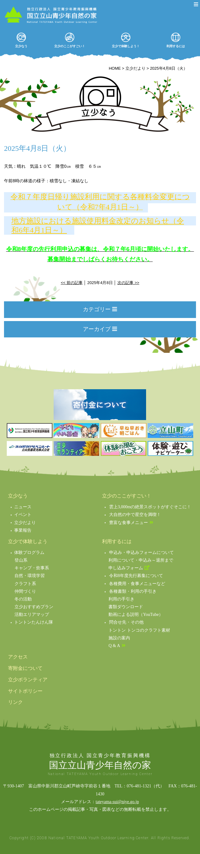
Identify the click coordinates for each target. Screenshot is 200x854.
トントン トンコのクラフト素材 (139, 630)
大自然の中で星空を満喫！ (135, 514)
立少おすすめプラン (33, 606)
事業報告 (22, 530)
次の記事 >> (128, 282)
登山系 (20, 560)
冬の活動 (23, 599)
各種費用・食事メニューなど (137, 583)
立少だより (25, 522)
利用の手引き (121, 599)
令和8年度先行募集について (136, 575)
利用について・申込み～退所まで (140, 560)
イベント (22, 514)
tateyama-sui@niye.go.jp (117, 801)
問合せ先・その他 (126, 622)
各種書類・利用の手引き (133, 591)
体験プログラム (29, 552)
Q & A (114, 645)
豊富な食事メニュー (128, 522)
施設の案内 (119, 638)
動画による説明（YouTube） (135, 614)
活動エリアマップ (31, 614)
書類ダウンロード (125, 606)
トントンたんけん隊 (33, 622)
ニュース (22, 507)
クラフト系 (25, 583)
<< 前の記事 (72, 282)
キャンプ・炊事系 (31, 568)
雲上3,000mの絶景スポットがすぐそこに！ (150, 507)
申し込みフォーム (125, 568)
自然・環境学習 (29, 575)
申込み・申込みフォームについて (141, 552)
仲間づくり (25, 591)
